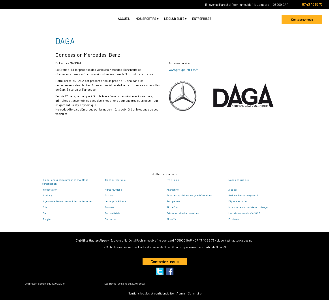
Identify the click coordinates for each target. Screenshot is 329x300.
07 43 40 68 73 (204, 240)
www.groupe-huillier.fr (183, 69)
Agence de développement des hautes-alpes (67, 201)
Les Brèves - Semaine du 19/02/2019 (45, 283)
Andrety (47, 195)
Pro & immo (173, 179)
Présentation (50, 189)
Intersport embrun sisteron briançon (248, 207)
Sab (45, 213)
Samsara (109, 207)
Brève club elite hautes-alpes (183, 213)
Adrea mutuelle (113, 189)
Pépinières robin (237, 201)
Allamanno (173, 189)
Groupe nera (173, 201)
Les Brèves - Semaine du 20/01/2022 (124, 283)
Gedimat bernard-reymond (243, 195)
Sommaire (194, 293)
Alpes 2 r (171, 219)
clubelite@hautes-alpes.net (235, 240)
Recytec (47, 219)
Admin (181, 293)
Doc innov (110, 219)
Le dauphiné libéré (115, 201)
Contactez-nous (302, 19)
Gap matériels (112, 213)
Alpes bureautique (115, 179)
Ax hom (109, 195)
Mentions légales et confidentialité (151, 293)
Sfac (45, 207)
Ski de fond (173, 207)
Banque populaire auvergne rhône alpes (189, 195)
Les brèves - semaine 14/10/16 (244, 213)
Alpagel (232, 189)
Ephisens (233, 219)
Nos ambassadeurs (238, 179)
